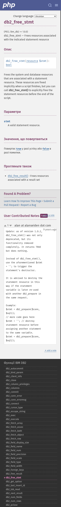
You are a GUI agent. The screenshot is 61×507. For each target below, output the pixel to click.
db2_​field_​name (14, 446)
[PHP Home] (9, 5)
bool (9, 64)
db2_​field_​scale (14, 458)
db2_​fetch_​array (14, 423)
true (18, 148)
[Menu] (56, 5)
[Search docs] (50, 5)
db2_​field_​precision (16, 454)
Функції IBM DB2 (15, 363)
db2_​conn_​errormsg (16, 399)
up (6, 225)
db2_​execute (12, 419)
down (10, 225)
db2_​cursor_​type (14, 407)
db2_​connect (12, 403)
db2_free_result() (18, 175)
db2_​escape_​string (15, 411)
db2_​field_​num (13, 450)
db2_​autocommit (14, 368)
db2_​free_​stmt (13, 477)
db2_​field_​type (13, 462)
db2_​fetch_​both (14, 431)
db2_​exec (11, 415)
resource (32, 61)
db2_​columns (13, 388)
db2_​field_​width (14, 466)
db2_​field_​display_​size (17, 442)
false (45, 148)
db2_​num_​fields (14, 497)
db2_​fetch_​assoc (14, 427)
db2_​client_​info (14, 376)
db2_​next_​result (14, 493)
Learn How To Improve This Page (22, 201)
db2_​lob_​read (13, 489)
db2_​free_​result (14, 473)
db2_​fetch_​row (13, 438)
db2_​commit (12, 392)
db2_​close (11, 380)
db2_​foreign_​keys (15, 470)
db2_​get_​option (14, 481)
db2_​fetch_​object (15, 434)
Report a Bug (28, 205)
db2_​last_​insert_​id (15, 485)
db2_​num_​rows (13, 501)
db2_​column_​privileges (18, 384)
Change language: (23, 16)
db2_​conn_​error (14, 395)
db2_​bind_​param (14, 372)
